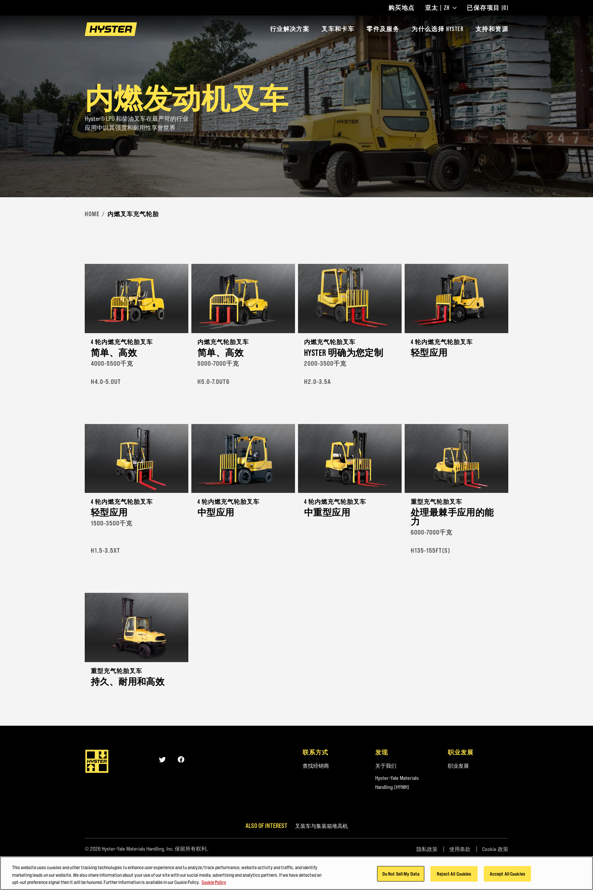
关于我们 (385, 766)
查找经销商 (316, 766)
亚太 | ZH (441, 8)
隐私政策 (427, 849)
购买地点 (401, 8)
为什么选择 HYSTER (437, 29)
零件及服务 (382, 29)
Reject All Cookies (454, 878)
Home (92, 214)
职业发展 (458, 766)
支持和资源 (491, 29)
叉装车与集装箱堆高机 (321, 826)
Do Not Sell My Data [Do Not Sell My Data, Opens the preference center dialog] (400, 878)
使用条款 (459, 849)
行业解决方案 (289, 29)
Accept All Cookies (507, 878)
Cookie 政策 (495, 849)
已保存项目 (487, 8)
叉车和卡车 (337, 29)
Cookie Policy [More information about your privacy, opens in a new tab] (214, 887)
